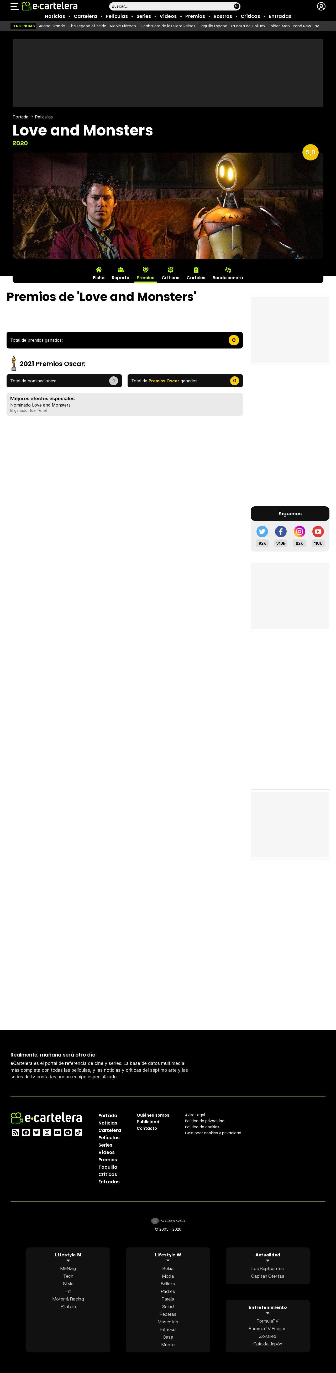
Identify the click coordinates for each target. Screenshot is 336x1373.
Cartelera (85, 16)
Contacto (147, 1128)
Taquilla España (213, 26)
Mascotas (168, 1321)
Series (143, 16)
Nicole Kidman (123, 26)
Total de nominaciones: (33, 380)
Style (68, 1283)
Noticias (55, 16)
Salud (168, 1306)
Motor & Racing (68, 1298)
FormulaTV (268, 1321)
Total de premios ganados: (36, 340)
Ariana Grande (52, 26)
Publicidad (148, 1121)
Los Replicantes (267, 1268)
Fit (68, 1291)
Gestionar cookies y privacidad (213, 1132)
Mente (168, 1344)
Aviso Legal (195, 1114)
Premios (195, 16)
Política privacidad (204, 1120)
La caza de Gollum (248, 26)
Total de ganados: (164, 380)
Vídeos (168, 16)
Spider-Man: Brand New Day (294, 26)
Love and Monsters (51, 405)
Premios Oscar (60, 363)
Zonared (267, 1336)
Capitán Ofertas (267, 1275)
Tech (68, 1275)
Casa (168, 1336)
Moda (168, 1275)
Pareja (168, 1298)
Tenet (42, 410)
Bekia (168, 1268)
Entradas (280, 16)
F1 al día (68, 1306)
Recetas (168, 1313)
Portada (20, 116)
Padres (168, 1291)
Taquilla (107, 1167)
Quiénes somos (153, 1115)
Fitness (167, 1329)
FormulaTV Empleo (267, 1328)
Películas (117, 16)
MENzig (68, 1268)
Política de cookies (202, 1126)
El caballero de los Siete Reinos (167, 26)
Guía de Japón (267, 1343)
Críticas (250, 16)
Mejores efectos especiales (42, 398)
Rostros (223, 16)
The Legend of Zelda (87, 26)
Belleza (168, 1283)
